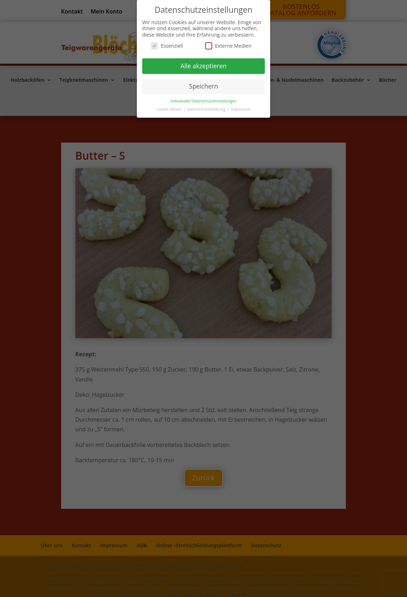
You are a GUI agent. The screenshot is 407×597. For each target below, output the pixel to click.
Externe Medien (228, 45)
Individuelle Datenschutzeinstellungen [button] (204, 100)
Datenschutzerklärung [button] (206, 109)
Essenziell (167, 45)
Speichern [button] (203, 86)
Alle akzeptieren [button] (203, 66)
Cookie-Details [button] (169, 109)
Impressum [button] (240, 109)
